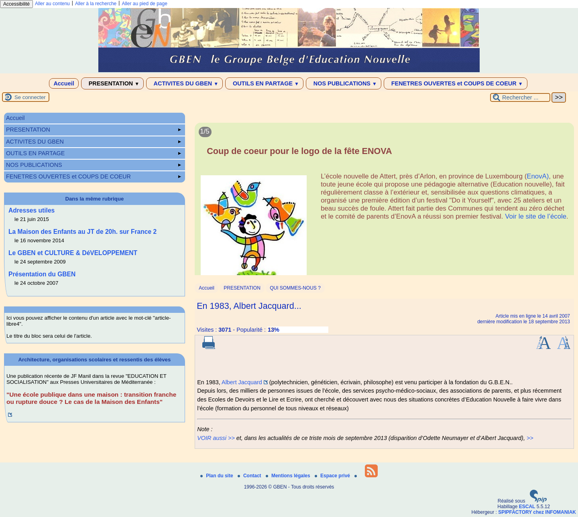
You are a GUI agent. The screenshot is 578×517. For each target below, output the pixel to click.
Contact (250, 475)
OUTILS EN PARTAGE (264, 83)
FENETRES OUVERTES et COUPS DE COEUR (455, 83)
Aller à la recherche (95, 3)
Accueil (63, 83)
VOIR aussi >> (216, 438)
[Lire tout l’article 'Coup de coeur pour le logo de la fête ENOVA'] (384, 203)
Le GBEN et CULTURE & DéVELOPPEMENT (72, 252)
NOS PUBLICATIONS (343, 83)
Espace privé (333, 475)
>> (530, 438)
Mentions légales (288, 475)
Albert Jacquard (242, 382)
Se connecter (30, 97)
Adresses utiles (31, 210)
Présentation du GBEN (41, 274)
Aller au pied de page (144, 3)
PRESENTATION (112, 83)
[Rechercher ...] (520, 97)
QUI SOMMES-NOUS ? (295, 288)
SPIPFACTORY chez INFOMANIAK (537, 512)
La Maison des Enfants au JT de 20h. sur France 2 (82, 231)
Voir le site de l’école (535, 216)
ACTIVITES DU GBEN (184, 83)
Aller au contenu (52, 3)
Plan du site (217, 475)
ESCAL (527, 506)
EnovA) (538, 176)
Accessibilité (16, 4)
